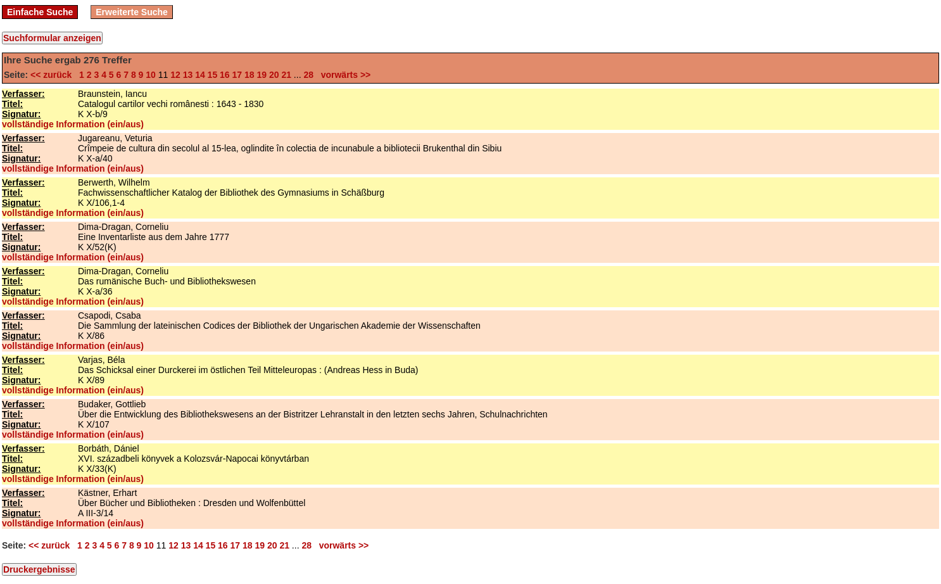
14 (200, 75)
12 (175, 75)
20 (274, 75)
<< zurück (53, 75)
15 (213, 75)
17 (237, 75)
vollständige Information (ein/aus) (73, 124)
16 (225, 75)
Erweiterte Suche (132, 12)
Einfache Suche (40, 12)
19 (261, 75)
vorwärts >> (343, 75)
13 (188, 75)
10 (151, 75)
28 (308, 75)
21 (286, 75)
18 (249, 75)
